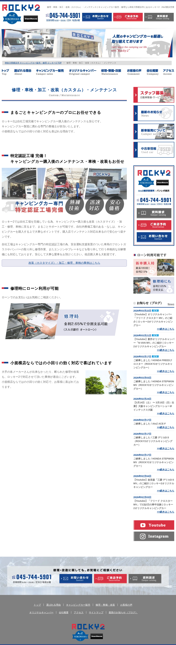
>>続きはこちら (165, 329)
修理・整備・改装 (114, 72)
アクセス (168, 72)
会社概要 (154, 72)
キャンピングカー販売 (52, 72)
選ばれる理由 (25, 72)
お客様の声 (136, 72)
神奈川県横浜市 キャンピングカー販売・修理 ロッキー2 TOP (33, 63)
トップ (8, 72)
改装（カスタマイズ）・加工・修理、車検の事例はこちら (64, 262)
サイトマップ (96, 612)
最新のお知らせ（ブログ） (123, 612)
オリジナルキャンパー (85, 72)
